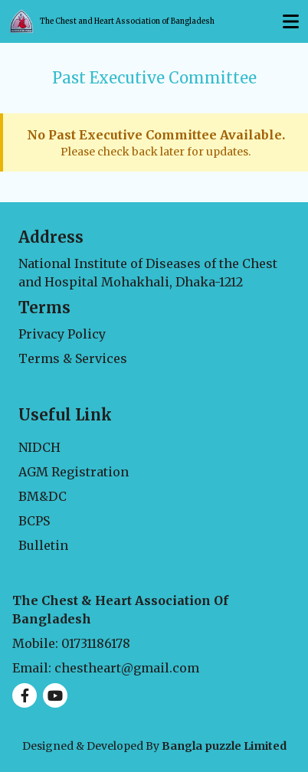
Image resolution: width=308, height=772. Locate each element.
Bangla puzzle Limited (224, 746)
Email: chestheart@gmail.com (105, 668)
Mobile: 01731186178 (71, 643)
